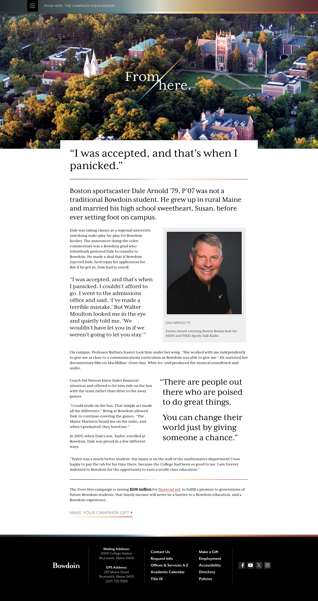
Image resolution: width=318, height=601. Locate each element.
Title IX (157, 579)
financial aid (169, 489)
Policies (205, 579)
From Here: (54, 6)
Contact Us (160, 552)
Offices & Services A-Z (169, 565)
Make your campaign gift (100, 513)
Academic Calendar (168, 572)
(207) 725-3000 (116, 581)
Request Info (162, 558)
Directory (207, 572)
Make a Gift (208, 552)
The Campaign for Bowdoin (90, 6)
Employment (210, 558)
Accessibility (210, 565)
